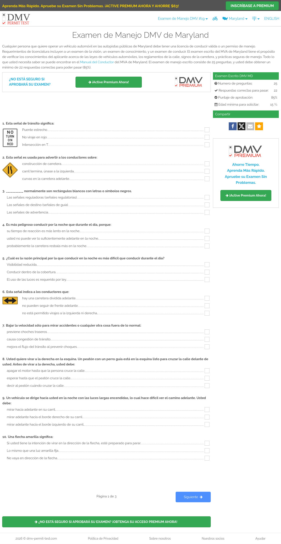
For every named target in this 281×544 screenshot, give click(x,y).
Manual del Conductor (97, 62)
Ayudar (260, 538)
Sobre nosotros (160, 538)
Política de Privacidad (103, 538)
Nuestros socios (213, 538)
